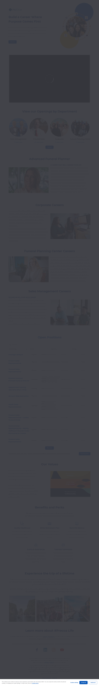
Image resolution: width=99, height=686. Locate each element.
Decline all (93, 682)
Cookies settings (74, 682)
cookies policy (35, 683)
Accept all (83, 682)
